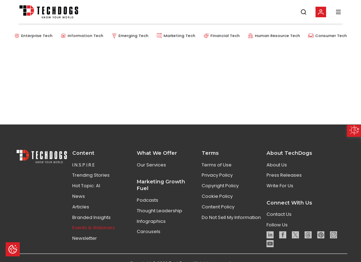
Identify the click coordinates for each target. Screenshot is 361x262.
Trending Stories (91, 175)
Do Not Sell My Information (231, 217)
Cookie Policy (217, 196)
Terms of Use (217, 165)
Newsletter (84, 238)
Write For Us (280, 185)
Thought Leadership (159, 210)
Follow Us (277, 224)
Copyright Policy (220, 185)
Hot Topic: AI (86, 185)
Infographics (151, 221)
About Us (277, 165)
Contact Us (279, 214)
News (78, 196)
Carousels (148, 231)
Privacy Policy (217, 175)
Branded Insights (91, 217)
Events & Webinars (93, 227)
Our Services (151, 165)
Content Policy (218, 206)
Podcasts (147, 200)
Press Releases (284, 175)
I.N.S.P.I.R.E (83, 165)
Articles (80, 206)
